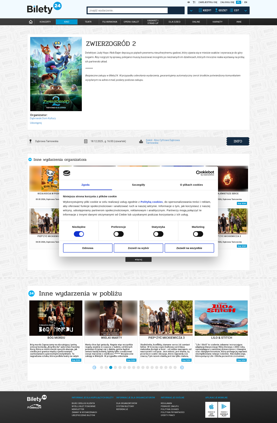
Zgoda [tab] (85, 184)
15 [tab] (166, 367)
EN (245, 2)
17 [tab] (175, 367)
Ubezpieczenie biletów (83, 415)
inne (239, 21)
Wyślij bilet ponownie (83, 406)
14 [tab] (161, 367)
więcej (138, 259)
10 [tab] (143, 367)
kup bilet (242, 203)
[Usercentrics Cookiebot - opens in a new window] (198, 173)
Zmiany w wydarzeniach (84, 412)
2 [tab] (106, 367)
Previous (94, 367)
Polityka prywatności (172, 412)
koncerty (45, 21)
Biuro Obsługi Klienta (83, 403)
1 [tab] (102, 367)
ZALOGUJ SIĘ (227, 2)
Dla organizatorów (126, 403)
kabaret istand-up (153, 22)
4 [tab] (115, 367)
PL (238, 2)
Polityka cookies (170, 409)
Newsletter (78, 409)
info (238, 141)
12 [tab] (152, 367)
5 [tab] (120, 367)
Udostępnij (36, 122)
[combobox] (128, 10)
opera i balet (131, 21)
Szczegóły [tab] (138, 184)
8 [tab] (134, 367)
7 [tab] (129, 367)
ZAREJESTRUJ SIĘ (207, 2)
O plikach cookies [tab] (191, 184)
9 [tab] (138, 367)
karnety (217, 21)
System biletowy (125, 406)
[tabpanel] (55, 331)
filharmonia (109, 21)
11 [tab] (147, 367)
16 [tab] (170, 367)
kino (66, 21)
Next (182, 367)
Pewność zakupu (170, 406)
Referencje (122, 409)
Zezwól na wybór (138, 248)
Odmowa (87, 248)
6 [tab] (124, 367)
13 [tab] (157, 367)
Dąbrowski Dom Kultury (43, 118)
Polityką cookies (152, 201)
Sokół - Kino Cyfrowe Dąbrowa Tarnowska (163, 141)
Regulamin (166, 403)
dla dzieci (174, 21)
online (196, 21)
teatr (88, 21)
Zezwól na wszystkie (189, 248)
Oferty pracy (168, 415)
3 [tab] (111, 367)
